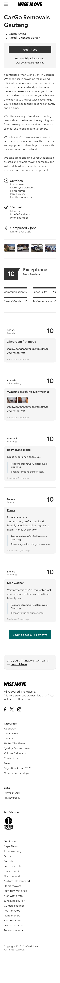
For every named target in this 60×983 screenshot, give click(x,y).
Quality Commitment (17, 748)
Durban (8, 856)
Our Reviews (11, 733)
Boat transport (13, 920)
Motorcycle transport (22, 187)
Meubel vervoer (13, 925)
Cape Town (11, 846)
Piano (11, 510)
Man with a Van (13, 895)
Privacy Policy (12, 797)
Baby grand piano (19, 450)
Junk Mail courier (14, 900)
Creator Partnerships (16, 773)
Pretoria (8, 861)
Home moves (17, 190)
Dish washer (15, 583)
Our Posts (10, 738)
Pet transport (12, 910)
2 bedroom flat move (21, 341)
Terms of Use (12, 792)
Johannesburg (12, 851)
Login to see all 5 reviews (30, 635)
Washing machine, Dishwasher (28, 391)
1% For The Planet (14, 743)
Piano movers (12, 915)
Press (7, 763)
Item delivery (17, 193)
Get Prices (30, 49)
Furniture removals (21, 197)
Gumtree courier (14, 905)
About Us (10, 728)
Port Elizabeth (12, 866)
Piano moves (17, 184)
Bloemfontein (12, 871)
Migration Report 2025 (17, 768)
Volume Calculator (15, 753)
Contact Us (11, 758)
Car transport (12, 876)
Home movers (12, 885)
